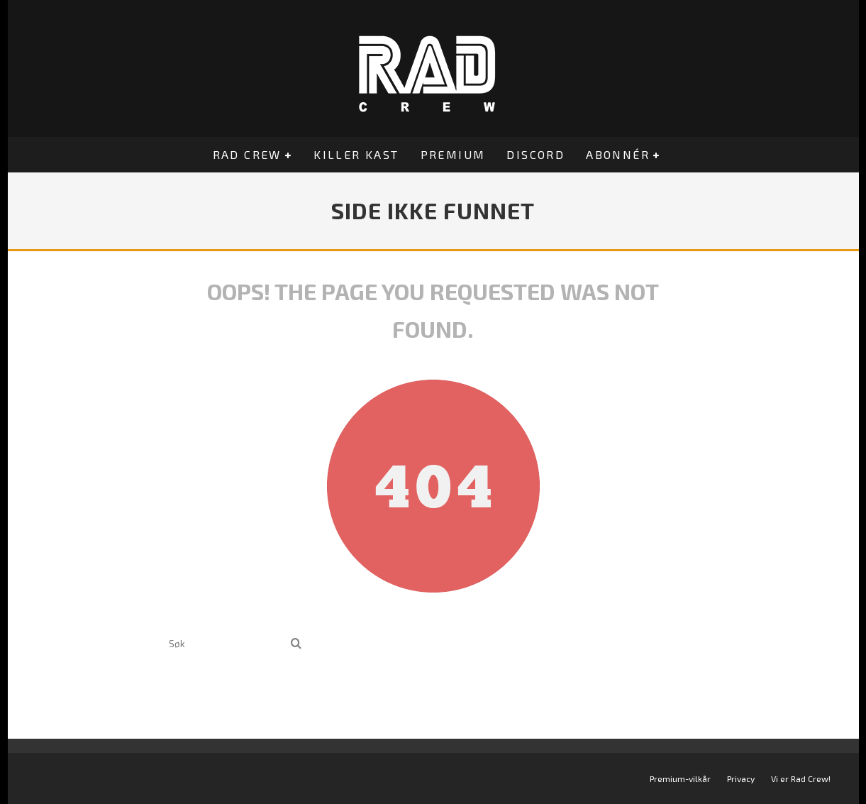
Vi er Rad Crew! (801, 778)
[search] (296, 644)
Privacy (741, 778)
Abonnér (618, 154)
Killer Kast (356, 154)
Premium (453, 154)
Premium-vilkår (680, 778)
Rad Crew (247, 154)
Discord (535, 154)
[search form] (227, 644)
